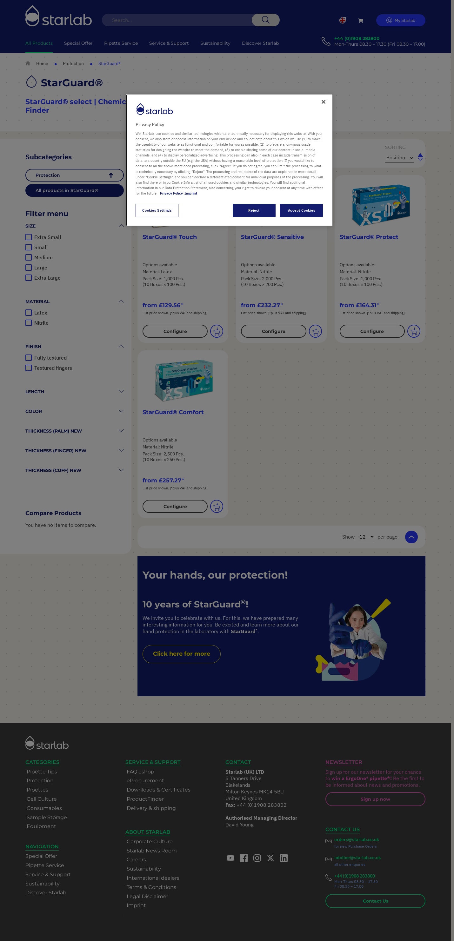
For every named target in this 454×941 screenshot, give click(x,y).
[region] (229, 160)
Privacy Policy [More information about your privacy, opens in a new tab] (171, 193)
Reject (253, 210)
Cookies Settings (156, 210)
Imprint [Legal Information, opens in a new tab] (190, 193)
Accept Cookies (301, 210)
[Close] (323, 102)
